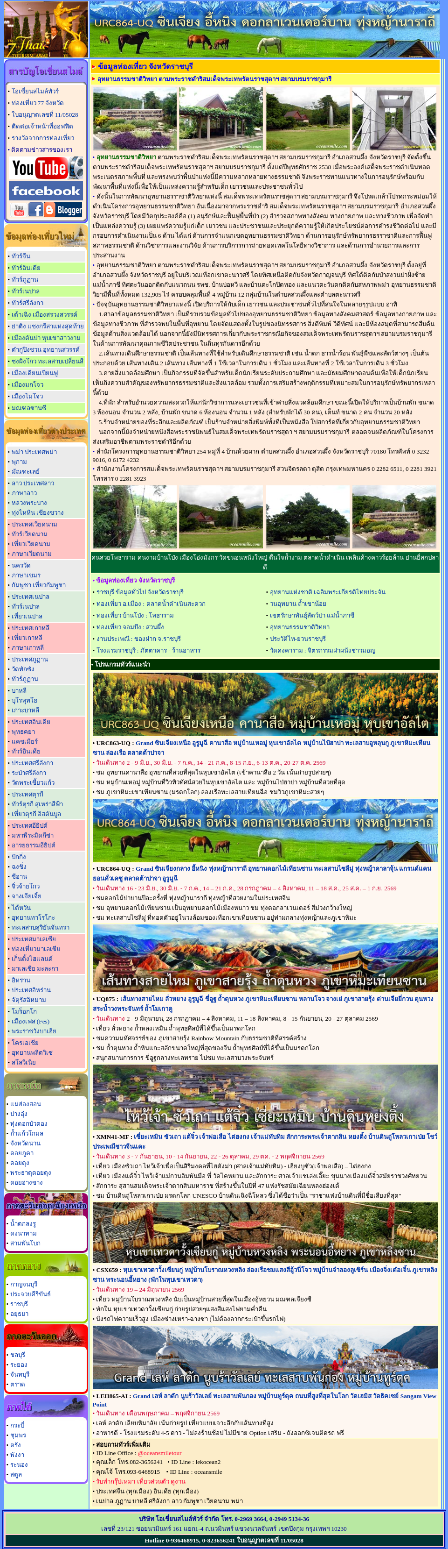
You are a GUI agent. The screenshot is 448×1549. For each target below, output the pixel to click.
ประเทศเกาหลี (30, 628)
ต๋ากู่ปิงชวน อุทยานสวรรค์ (46, 349)
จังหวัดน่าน (25, 1143)
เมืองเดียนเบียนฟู (35, 373)
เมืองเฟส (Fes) (31, 1021)
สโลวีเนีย (24, 1062)
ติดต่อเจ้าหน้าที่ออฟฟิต (42, 126)
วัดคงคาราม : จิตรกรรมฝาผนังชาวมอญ (322, 650)
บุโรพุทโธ (24, 700)
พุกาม (19, 461)
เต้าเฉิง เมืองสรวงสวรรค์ (44, 314)
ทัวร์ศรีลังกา (27, 302)
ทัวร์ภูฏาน (25, 279)
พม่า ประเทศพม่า (34, 451)
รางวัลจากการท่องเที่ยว (43, 138)
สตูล (16, 1474)
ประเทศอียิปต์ (30, 825)
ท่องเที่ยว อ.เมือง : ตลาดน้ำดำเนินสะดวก (151, 603)
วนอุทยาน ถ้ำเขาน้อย (298, 603)
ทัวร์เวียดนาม (30, 534)
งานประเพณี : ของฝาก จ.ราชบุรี (138, 638)
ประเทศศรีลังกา (32, 763)
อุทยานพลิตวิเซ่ (32, 1052)
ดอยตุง (19, 1162)
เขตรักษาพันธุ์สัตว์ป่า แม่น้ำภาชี (312, 615)
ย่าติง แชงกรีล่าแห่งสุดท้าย (48, 326)
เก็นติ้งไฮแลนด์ (32, 958)
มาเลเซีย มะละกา (35, 968)
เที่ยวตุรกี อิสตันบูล (36, 813)
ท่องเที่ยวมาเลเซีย (36, 948)
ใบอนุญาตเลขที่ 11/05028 (45, 114)
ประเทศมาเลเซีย (34, 939)
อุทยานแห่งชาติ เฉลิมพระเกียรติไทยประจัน (328, 592)
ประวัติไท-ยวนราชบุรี (298, 638)
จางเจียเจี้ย (26, 896)
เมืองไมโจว (27, 396)
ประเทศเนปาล (30, 596)
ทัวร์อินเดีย (26, 267)
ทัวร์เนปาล (26, 291)
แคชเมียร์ (25, 741)
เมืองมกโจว (27, 384)
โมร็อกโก (24, 1011)
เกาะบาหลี (25, 710)
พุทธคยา (23, 731)
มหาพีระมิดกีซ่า (33, 835)
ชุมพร (18, 1435)
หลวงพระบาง (29, 502)
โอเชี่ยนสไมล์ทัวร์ (35, 91)
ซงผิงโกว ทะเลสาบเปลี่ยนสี (47, 361)
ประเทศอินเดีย (31, 721)
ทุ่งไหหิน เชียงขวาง (38, 512)
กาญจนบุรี (23, 1284)
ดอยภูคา (22, 1153)
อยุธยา (19, 1313)
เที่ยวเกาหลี (27, 637)
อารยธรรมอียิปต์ (33, 845)
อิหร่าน (21, 980)
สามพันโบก (25, 1243)
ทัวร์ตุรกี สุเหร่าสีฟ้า (37, 804)
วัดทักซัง (23, 669)
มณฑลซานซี (29, 408)
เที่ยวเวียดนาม (31, 543)
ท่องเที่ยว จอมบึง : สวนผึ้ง (130, 627)
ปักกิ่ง (19, 856)
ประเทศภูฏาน (30, 659)
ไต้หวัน (21, 907)
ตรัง (15, 1445)
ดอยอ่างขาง (26, 1182)
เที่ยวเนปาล (27, 616)
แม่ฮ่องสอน (25, 1104)
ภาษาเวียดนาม (32, 553)
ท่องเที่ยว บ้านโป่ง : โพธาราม (135, 615)
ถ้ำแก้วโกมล (26, 1133)
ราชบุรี (19, 1303)
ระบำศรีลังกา (29, 772)
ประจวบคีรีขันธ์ (30, 1294)
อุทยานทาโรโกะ (33, 917)
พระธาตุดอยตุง (30, 1172)
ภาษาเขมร (26, 575)
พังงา (17, 1454)
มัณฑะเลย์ (26, 471)
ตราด (17, 1384)
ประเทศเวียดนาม (34, 524)
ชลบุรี (17, 1354)
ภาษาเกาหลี (28, 647)
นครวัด (21, 565)
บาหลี (19, 690)
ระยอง (19, 1364)
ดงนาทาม (23, 1233)
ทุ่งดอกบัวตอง (29, 1123)
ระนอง (19, 1464)
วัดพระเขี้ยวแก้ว (33, 782)
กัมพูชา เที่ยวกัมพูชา (39, 585)
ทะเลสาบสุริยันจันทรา (40, 927)
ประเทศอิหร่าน (31, 990)
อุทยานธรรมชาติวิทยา (300, 627)
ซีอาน (19, 876)
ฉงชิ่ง (19, 866)
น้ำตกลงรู (23, 1223)
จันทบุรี (19, 1374)
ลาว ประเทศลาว (33, 483)
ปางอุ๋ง (19, 1113)
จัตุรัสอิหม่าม (29, 999)
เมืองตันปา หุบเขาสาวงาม (46, 337)
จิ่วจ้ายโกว (26, 886)
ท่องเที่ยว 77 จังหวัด (38, 103)
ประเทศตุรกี (27, 794)
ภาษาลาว (24, 493)
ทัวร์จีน (21, 256)
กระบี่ (17, 1425)
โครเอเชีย (25, 1042)
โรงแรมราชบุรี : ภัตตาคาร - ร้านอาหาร (148, 650)
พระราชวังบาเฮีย (34, 1031)
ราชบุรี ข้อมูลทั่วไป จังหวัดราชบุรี (140, 592)
